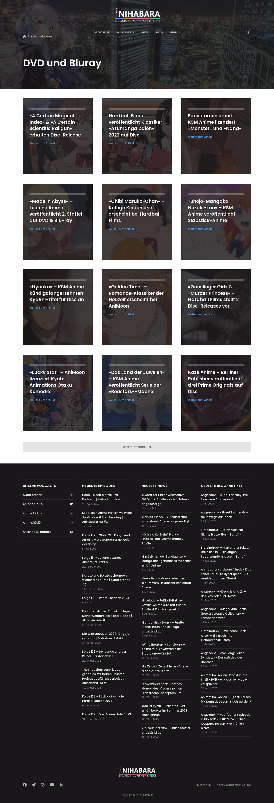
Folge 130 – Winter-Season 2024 (105, 598)
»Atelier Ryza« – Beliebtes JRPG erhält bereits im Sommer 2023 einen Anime (164, 710)
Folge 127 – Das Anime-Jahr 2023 (106, 714)
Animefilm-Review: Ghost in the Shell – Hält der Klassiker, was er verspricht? (224, 679)
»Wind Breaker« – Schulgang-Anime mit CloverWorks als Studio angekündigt (163, 649)
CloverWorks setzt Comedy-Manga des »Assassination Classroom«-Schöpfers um (163, 688)
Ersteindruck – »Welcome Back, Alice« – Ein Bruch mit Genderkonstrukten (223, 635)
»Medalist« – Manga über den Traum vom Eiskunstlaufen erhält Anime (166, 582)
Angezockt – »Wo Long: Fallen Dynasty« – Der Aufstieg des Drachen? (222, 657)
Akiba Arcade (32, 495)
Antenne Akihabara (37, 532)
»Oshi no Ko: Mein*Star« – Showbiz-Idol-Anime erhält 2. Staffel (163, 538)
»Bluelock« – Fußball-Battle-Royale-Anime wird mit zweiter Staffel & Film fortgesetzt (164, 604)
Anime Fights (32, 513)
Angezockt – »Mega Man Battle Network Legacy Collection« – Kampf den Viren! (224, 613)
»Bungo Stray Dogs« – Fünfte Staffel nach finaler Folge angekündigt (163, 626)
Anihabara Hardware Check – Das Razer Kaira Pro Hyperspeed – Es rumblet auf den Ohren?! (226, 573)
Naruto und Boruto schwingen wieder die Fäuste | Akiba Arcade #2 (106, 580)
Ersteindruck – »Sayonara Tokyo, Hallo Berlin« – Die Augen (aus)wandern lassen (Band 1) (225, 552)
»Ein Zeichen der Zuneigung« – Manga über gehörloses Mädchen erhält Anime (167, 561)
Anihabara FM (33, 504)
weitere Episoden (137, 447)
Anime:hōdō (32, 522)
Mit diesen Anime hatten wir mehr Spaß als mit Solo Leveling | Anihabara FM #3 (107, 517)
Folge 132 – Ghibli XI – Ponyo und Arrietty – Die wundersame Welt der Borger (106, 539)
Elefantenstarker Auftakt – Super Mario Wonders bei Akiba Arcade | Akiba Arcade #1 (107, 615)
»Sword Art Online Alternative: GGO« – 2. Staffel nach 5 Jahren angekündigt (165, 499)
